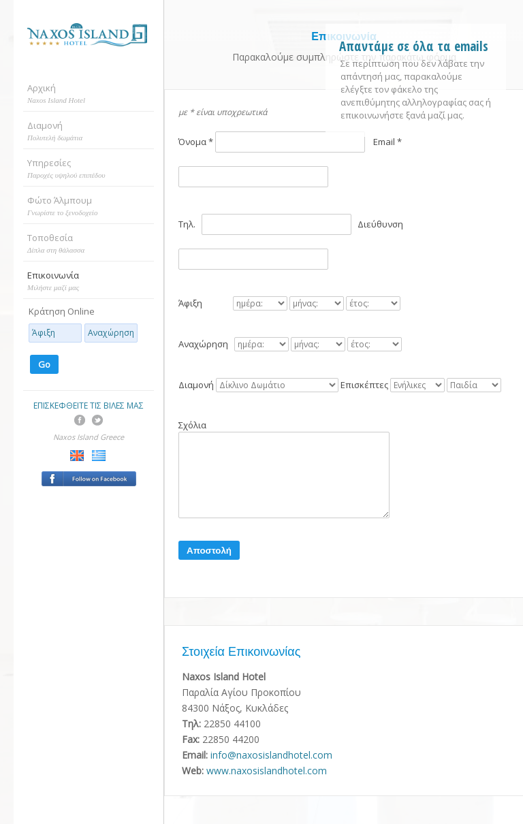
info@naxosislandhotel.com (271, 754)
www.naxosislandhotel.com (266, 770)
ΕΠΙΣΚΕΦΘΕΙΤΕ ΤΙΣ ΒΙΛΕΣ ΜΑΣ (88, 405)
